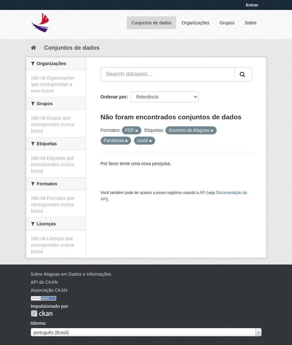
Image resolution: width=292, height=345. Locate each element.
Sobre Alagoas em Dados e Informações (71, 274)
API (202, 192)
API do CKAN (44, 282)
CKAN (42, 313)
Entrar (252, 5)
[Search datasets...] (168, 74)
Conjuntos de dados (151, 22)
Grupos (227, 22)
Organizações (195, 22)
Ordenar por (114, 96)
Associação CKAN (49, 290)
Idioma (38, 323)
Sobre (250, 22)
